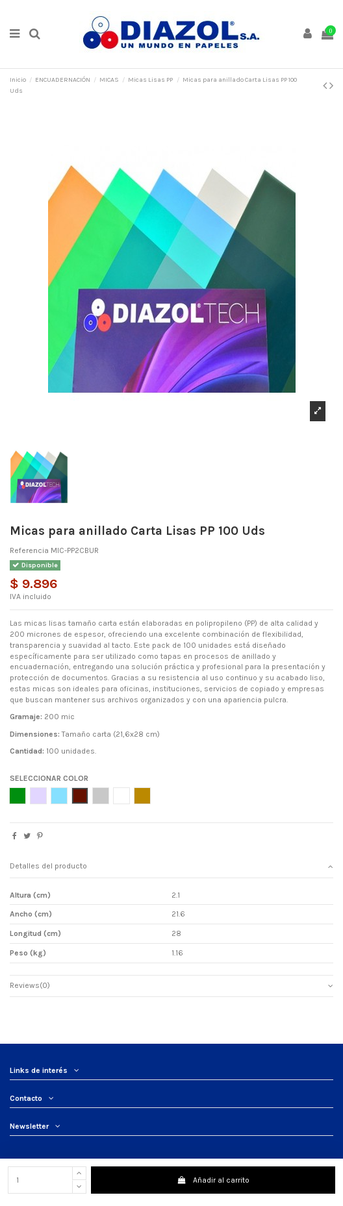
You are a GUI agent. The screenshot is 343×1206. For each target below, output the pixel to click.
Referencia (29, 550)
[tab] (171, 867)
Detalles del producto (171, 866)
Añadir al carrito (213, 1180)
